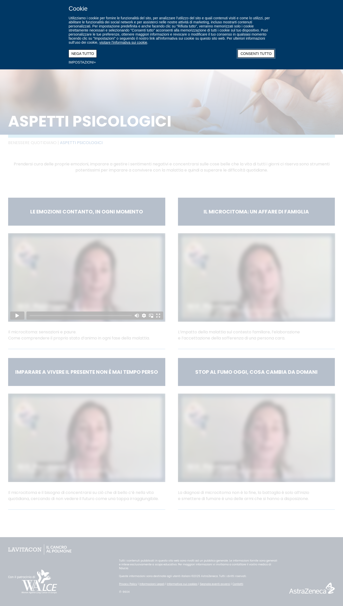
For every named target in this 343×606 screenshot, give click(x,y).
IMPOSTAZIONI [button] (81, 62)
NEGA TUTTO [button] (82, 54)
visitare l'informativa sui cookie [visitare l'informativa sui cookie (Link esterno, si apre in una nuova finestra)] (123, 42)
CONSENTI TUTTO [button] (255, 54)
